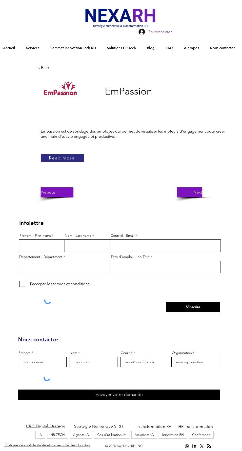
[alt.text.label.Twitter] (201, 446)
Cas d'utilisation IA (111, 434)
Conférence (201, 434)
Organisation (182, 352)
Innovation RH (173, 434)
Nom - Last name (78, 235)
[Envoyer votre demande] (119, 395)
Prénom (25, 352)
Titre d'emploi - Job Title (130, 256)
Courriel (127, 352)
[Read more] (62, 158)
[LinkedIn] (194, 446)
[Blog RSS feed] (209, 446)
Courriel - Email (122, 235)
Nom (73, 352)
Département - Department (40, 256)
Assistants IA (144, 434)
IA (40, 434)
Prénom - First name (35, 235)
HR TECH (57, 434)
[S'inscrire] (193, 307)
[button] (53, 68)
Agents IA (81, 434)
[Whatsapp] (186, 446)
